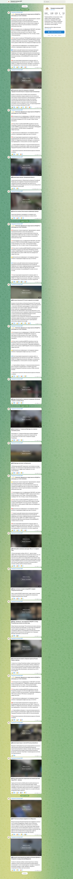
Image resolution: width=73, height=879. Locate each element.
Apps (56, 35)
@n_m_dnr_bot (48, 28)
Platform (59, 35)
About (49, 35)
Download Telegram (54, 32)
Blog (52, 35)
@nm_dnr (53, 9)
